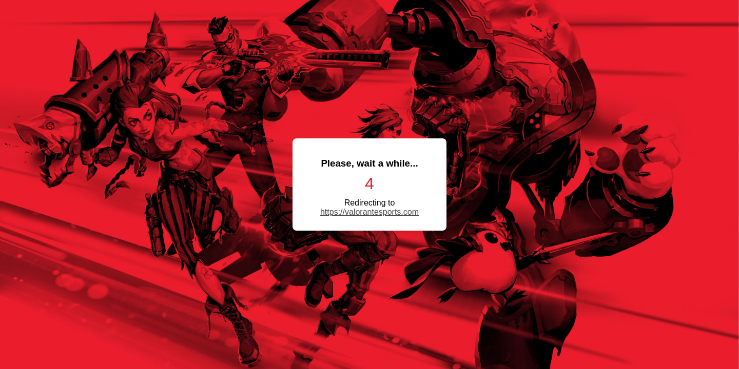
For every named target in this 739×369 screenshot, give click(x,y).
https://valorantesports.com (369, 212)
